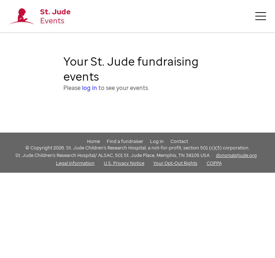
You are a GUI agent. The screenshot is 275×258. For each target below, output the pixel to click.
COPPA (214, 163)
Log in (157, 141)
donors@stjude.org (236, 155)
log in (89, 88)
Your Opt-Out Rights (175, 163)
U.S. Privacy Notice (124, 163)
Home (93, 141)
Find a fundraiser (125, 141)
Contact (179, 141)
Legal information (75, 163)
